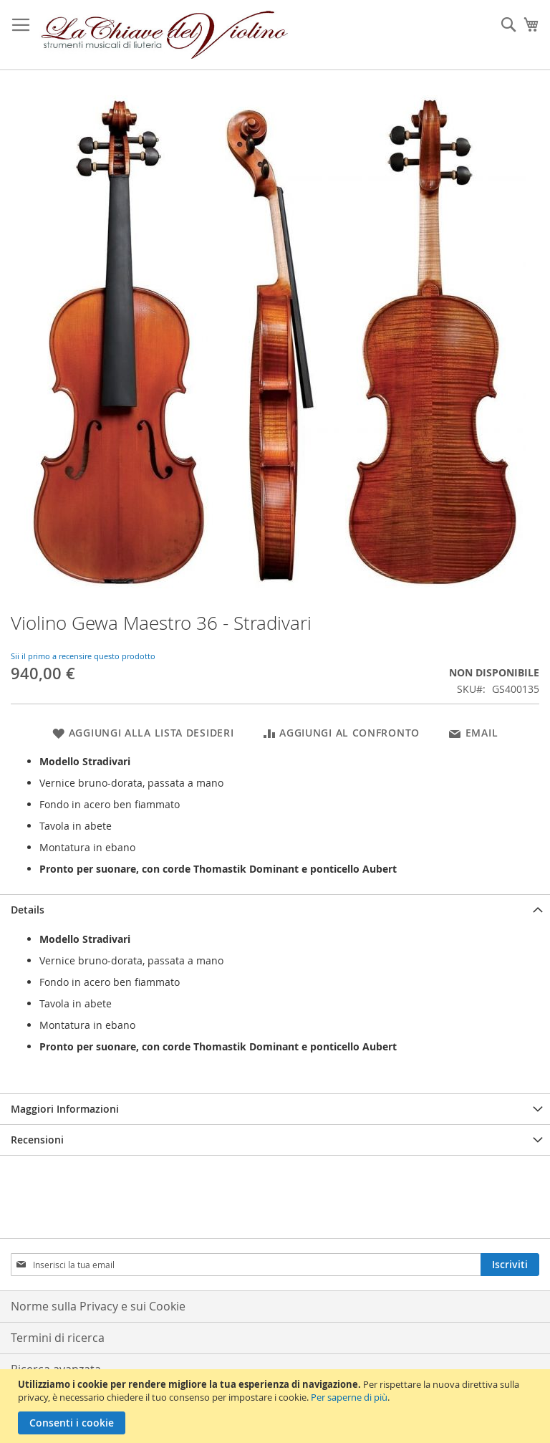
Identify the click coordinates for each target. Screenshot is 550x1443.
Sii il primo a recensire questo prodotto (83, 656)
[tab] (275, 909)
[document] (277, 1406)
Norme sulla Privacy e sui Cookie (98, 1306)
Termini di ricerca (58, 1338)
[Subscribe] (510, 1264)
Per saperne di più (349, 1397)
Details (27, 909)
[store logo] (164, 35)
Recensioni (37, 1139)
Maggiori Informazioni (65, 1109)
